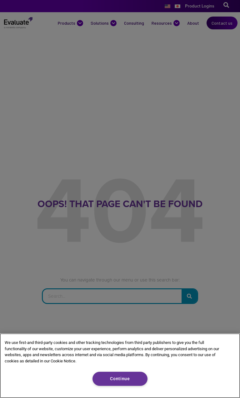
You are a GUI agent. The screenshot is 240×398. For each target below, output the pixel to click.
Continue (120, 378)
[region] (120, 365)
